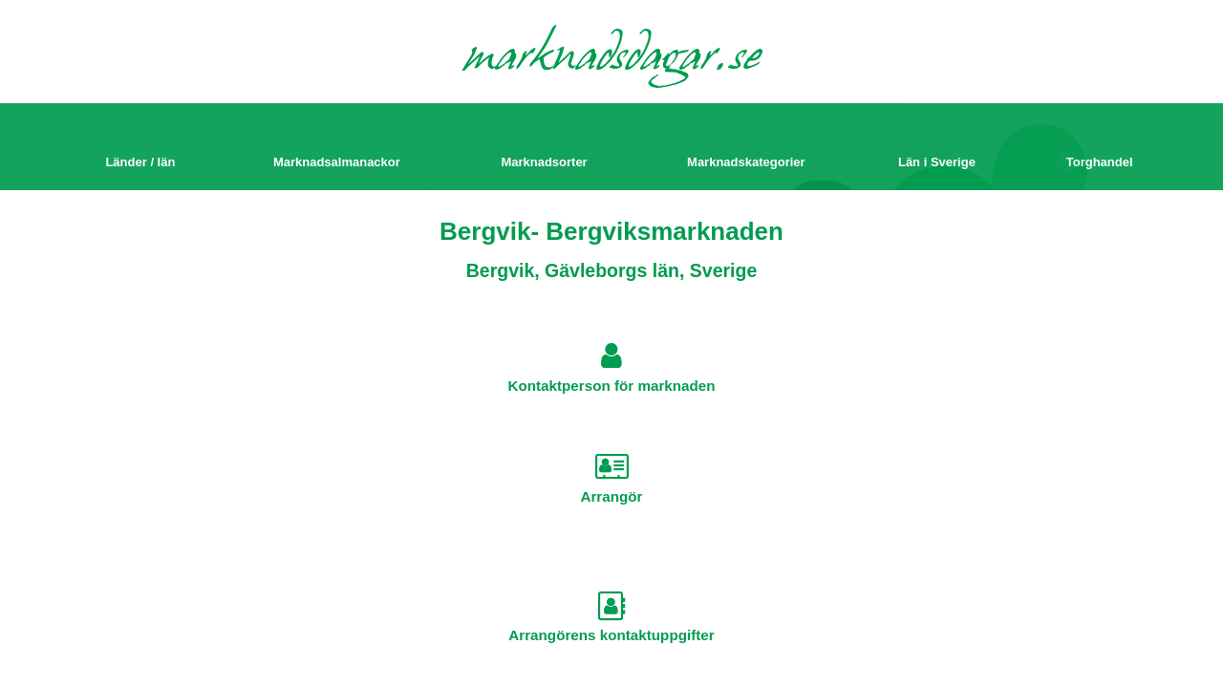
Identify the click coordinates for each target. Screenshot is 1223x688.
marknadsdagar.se (612, 59)
